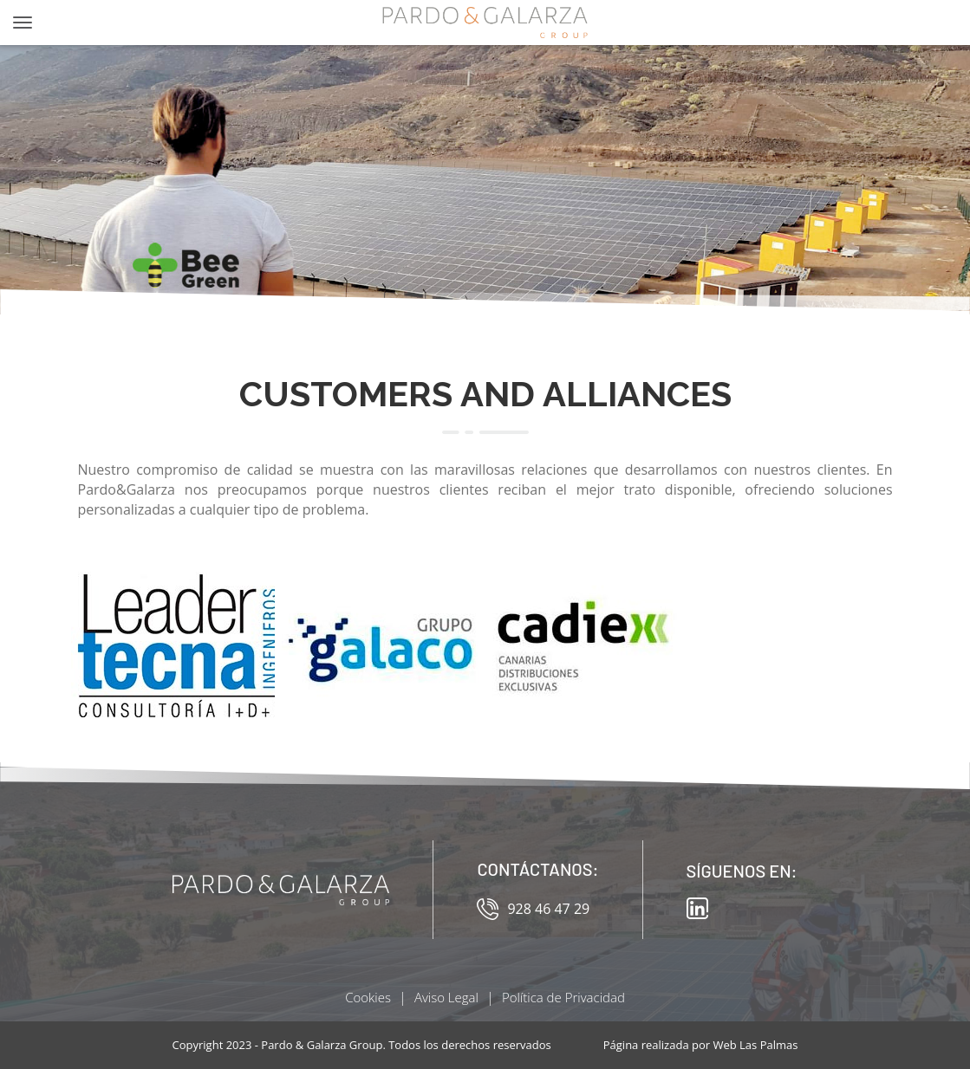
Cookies (368, 997)
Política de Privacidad (563, 997)
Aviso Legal (446, 997)
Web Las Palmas (755, 1045)
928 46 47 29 (533, 909)
